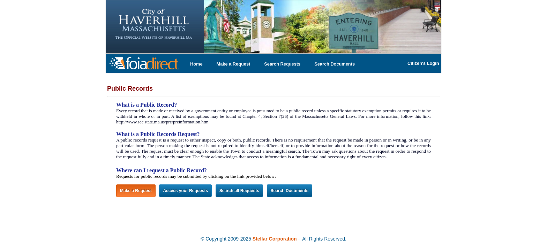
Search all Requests (239, 190)
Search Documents (334, 64)
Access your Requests (185, 190)
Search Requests (282, 64)
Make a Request (233, 64)
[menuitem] (196, 64)
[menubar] (272, 64)
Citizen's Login (423, 63)
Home (196, 64)
